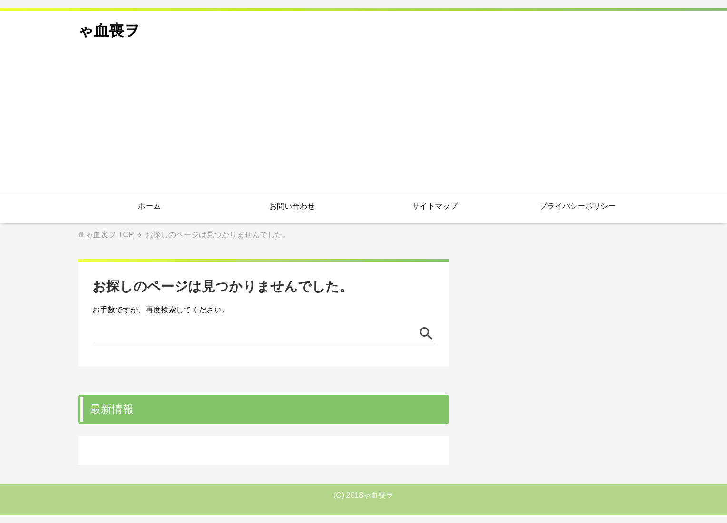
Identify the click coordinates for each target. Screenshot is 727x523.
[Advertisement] (363, 122)
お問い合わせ (292, 206)
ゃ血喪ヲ (109, 30)
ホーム (149, 206)
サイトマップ (435, 206)
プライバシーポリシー (578, 206)
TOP (110, 235)
